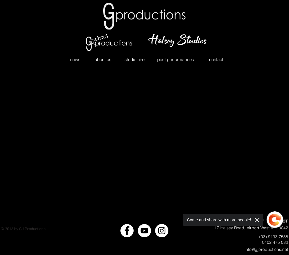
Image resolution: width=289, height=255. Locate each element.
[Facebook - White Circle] (127, 230)
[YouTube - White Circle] (144, 230)
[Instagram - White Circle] (161, 230)
